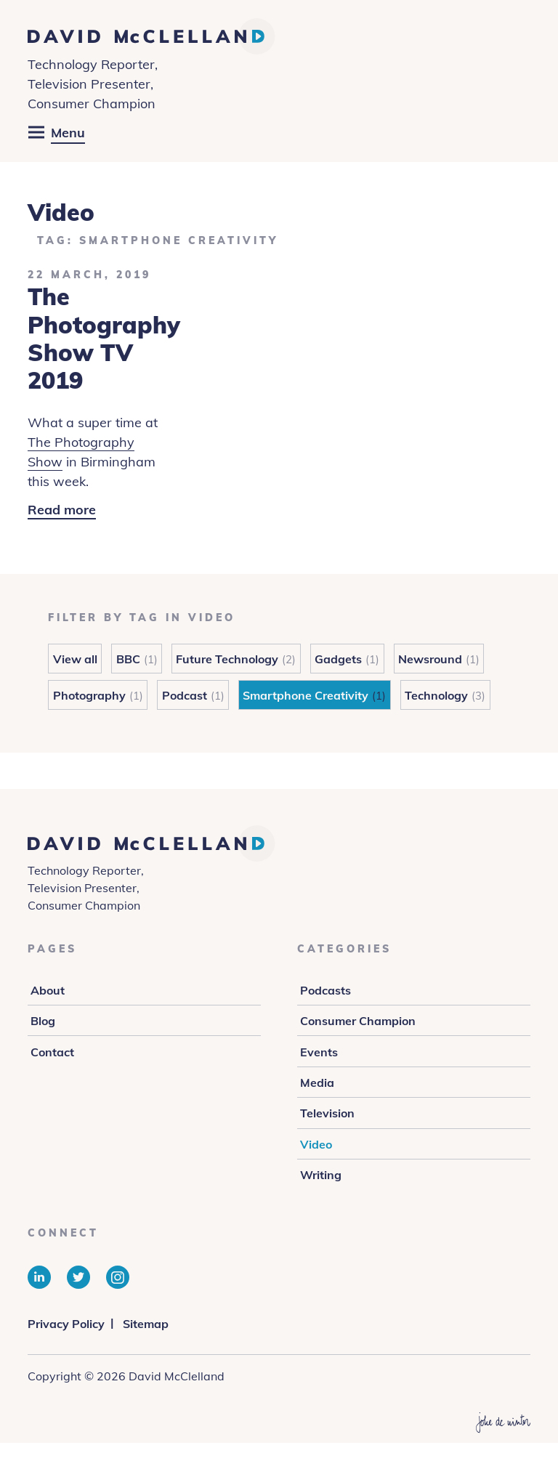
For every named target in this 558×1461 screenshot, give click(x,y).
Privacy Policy (66, 1323)
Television (327, 1113)
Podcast (184, 695)
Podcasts (325, 990)
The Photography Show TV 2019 (104, 338)
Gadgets (338, 659)
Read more (62, 510)
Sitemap (146, 1323)
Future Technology (227, 659)
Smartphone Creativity (305, 695)
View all (75, 659)
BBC (128, 659)
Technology (436, 695)
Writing (320, 1174)
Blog (43, 1020)
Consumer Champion (358, 1020)
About (48, 990)
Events (319, 1052)
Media (317, 1082)
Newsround (430, 659)
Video (316, 1144)
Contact (52, 1052)
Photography (89, 695)
